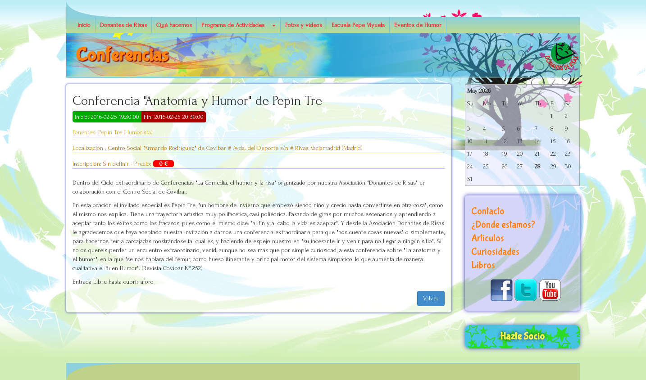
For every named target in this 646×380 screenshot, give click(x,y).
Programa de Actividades (232, 25)
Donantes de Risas (123, 25)
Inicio (84, 25)
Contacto (488, 211)
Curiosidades (495, 252)
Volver (431, 298)
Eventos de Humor (417, 25)
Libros (483, 265)
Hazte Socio (522, 336)
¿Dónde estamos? (503, 225)
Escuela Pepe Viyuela (358, 25)
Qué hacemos (174, 25)
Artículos (487, 238)
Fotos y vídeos (303, 25)
